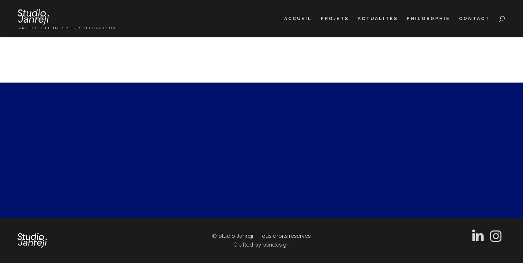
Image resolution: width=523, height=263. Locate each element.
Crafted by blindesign (261, 244)
